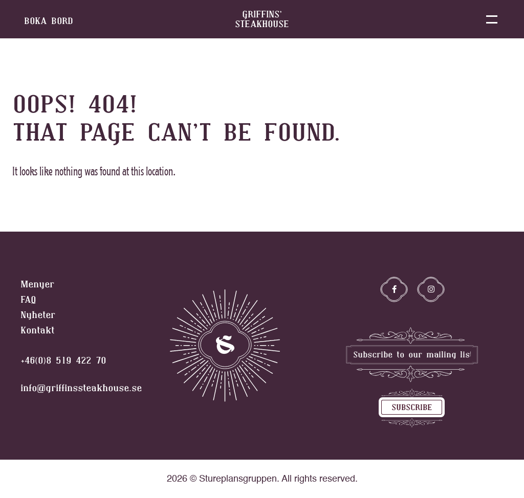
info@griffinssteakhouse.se (81, 388)
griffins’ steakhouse (262, 19)
